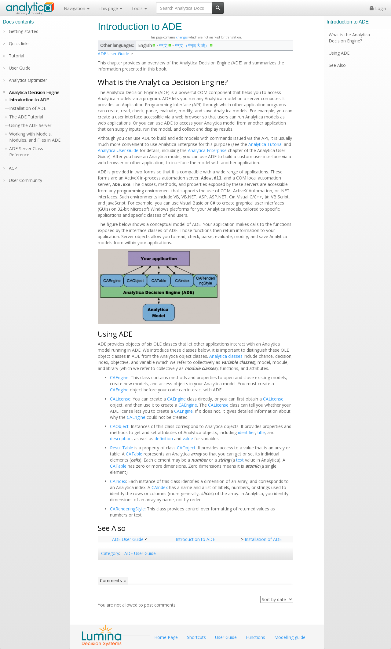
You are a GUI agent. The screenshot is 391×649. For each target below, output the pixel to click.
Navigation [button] (77, 8)
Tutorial (16, 56)
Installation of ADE (263, 539)
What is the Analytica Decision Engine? (349, 38)
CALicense (120, 398)
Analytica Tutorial (265, 144)
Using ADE (339, 53)
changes (182, 37)
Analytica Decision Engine (34, 92)
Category (110, 553)
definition (164, 438)
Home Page (166, 637)
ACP (13, 168)
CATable (134, 453)
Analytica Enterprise (207, 150)
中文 (163, 45)
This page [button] (110, 8)
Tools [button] (139, 8)
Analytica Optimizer (28, 80)
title (261, 432)
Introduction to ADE (195, 539)
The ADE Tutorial (26, 117)
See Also (337, 65)
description (121, 438)
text (240, 459)
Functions (255, 637)
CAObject (119, 426)
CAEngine (119, 377)
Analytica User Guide (118, 150)
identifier (246, 432)
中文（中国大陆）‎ (192, 45)
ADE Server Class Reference (26, 152)
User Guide (20, 68)
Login (378, 8)
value (188, 438)
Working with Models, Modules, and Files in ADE (34, 137)
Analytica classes (226, 355)
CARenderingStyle (127, 508)
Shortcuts (196, 637)
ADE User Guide (113, 53)
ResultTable (121, 447)
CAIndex (118, 481)
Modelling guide (289, 637)
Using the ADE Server (30, 125)
